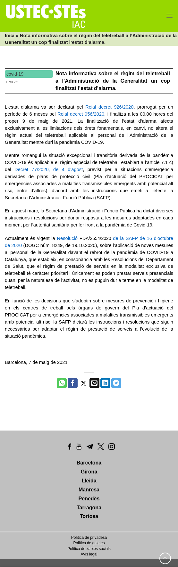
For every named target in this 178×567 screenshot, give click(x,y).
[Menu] (169, 15)
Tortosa (89, 516)
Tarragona (89, 507)
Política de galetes (89, 543)
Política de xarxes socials (89, 548)
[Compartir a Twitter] (84, 383)
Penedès (89, 498)
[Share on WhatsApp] (62, 383)
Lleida (88, 480)
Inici (9, 35)
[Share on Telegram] (116, 383)
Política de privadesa (89, 537)
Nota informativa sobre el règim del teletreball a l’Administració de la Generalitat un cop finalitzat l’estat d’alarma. (112, 81)
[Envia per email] (94, 383)
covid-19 (14, 74)
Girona (89, 471)
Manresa (89, 489)
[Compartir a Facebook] (73, 383)
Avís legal (89, 554)
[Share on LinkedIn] (105, 383)
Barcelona (89, 462)
